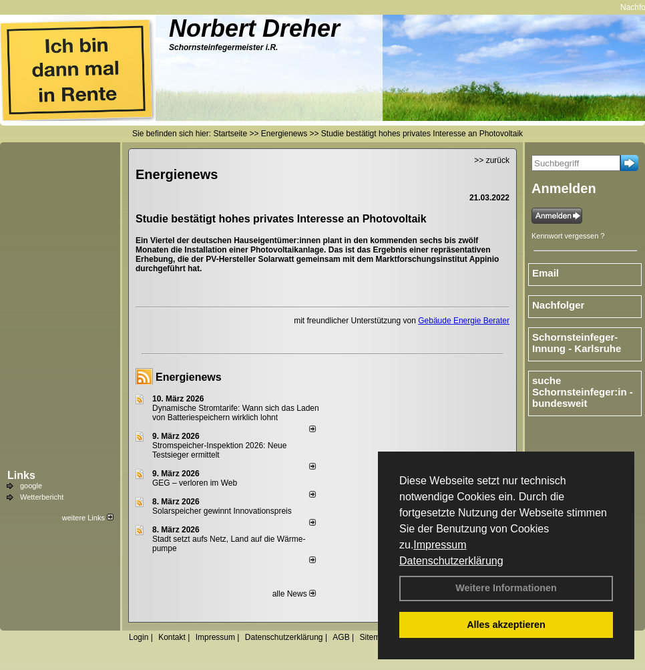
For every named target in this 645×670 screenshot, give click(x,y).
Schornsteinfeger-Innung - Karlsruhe (576, 342)
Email (545, 273)
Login (138, 637)
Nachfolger (558, 305)
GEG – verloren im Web (194, 483)
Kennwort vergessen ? (567, 236)
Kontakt (172, 637)
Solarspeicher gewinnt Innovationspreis (222, 511)
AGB (341, 637)
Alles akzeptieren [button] (506, 624)
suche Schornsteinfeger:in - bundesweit (582, 392)
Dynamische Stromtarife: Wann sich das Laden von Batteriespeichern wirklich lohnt (235, 412)
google (31, 486)
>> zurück (491, 160)
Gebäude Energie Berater (463, 320)
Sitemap (374, 637)
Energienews (189, 377)
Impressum (439, 544)
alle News (294, 594)
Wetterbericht (41, 497)
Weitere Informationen (506, 587)
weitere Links (88, 518)
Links (21, 475)
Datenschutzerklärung (451, 560)
